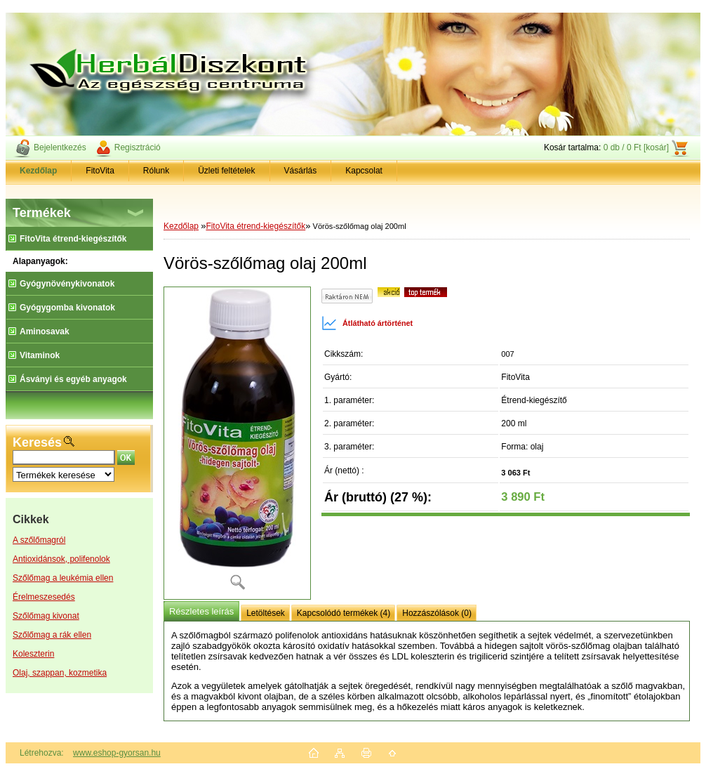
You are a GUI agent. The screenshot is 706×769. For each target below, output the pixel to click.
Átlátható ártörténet (367, 323)
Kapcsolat (363, 171)
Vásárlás (300, 171)
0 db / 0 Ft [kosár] (636, 147)
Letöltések (265, 613)
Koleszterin (33, 654)
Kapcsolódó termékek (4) (343, 613)
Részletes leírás (201, 611)
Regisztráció (137, 147)
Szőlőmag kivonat (46, 616)
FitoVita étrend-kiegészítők (255, 226)
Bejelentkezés (60, 147)
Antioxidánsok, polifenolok (61, 559)
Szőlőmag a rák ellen (52, 635)
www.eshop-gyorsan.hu (117, 753)
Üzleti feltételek (226, 171)
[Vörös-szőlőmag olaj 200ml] (237, 443)
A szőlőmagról (39, 540)
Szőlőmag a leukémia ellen (63, 578)
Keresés (37, 442)
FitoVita (100, 171)
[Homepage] (39, 170)
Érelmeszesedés (44, 597)
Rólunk (156, 171)
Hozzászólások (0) (437, 613)
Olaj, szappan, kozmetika (60, 673)
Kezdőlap (181, 226)
